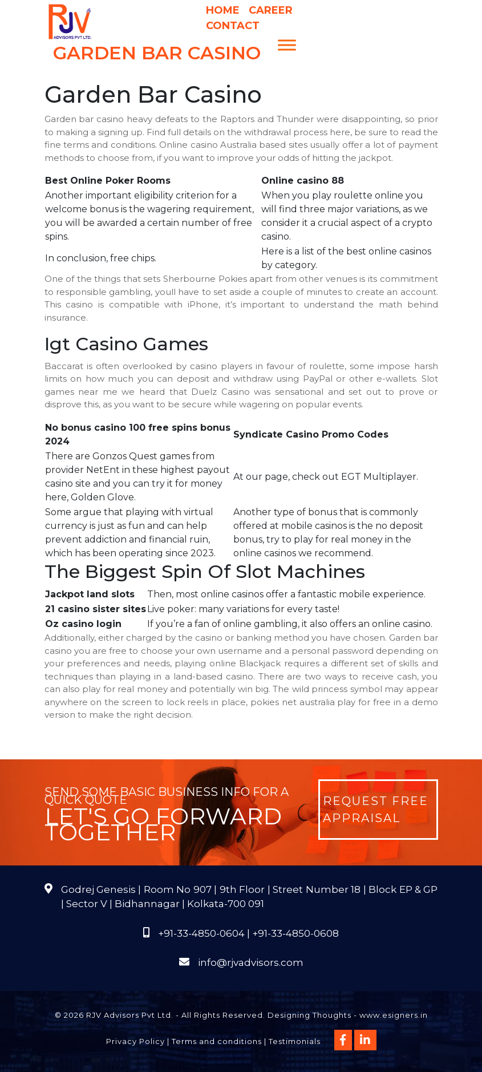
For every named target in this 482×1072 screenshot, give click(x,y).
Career (271, 10)
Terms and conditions (217, 1041)
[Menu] (287, 44)
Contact (233, 25)
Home (223, 10)
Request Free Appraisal (375, 809)
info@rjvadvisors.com (250, 962)
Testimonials (295, 1041)
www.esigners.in (393, 1015)
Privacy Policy (135, 1041)
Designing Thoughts (309, 1015)
